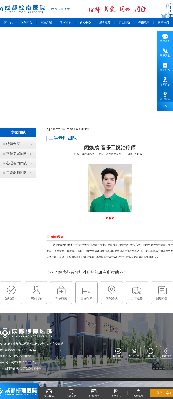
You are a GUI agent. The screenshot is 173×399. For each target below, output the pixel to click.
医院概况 (26, 22)
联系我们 (163, 22)
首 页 (8, 22)
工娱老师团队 (16, 173)
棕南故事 (144, 22)
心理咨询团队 (16, 163)
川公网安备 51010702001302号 (21, 368)
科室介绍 (46, 22)
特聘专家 (13, 144)
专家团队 (65, 22)
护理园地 (124, 22)
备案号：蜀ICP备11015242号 (18, 362)
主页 (69, 129)
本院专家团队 (16, 153)
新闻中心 (85, 22)
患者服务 (104, 22)
